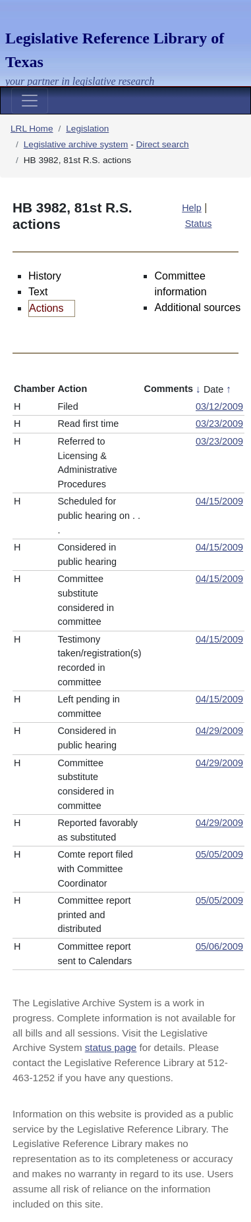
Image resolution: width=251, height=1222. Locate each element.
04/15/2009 (219, 501)
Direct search (162, 144)
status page (111, 1047)
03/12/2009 (219, 406)
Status (198, 223)
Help (192, 208)
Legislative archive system (76, 144)
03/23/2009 (219, 423)
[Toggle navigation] (29, 100)
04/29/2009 (219, 730)
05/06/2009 (219, 946)
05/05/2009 (219, 854)
